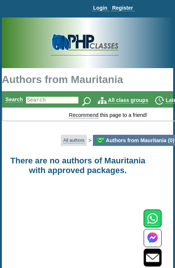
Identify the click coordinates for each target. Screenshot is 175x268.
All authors (74, 140)
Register (122, 8)
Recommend (84, 115)
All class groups (141, 100)
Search (14, 99)
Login (100, 8)
